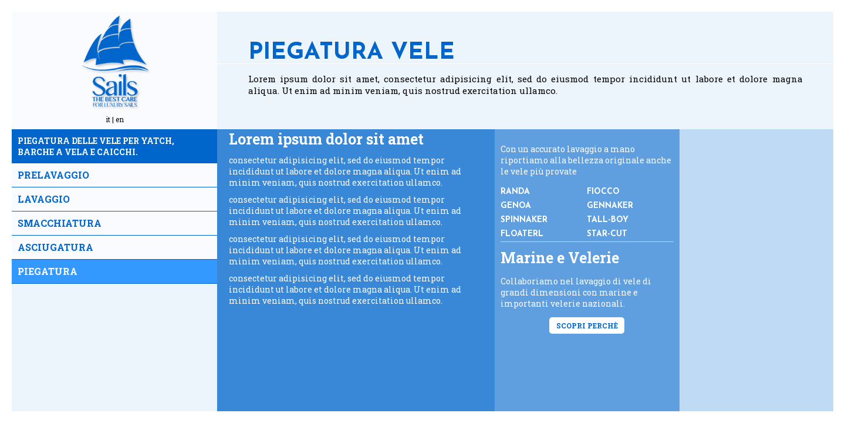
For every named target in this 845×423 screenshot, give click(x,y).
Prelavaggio (53, 175)
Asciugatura (55, 247)
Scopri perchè (587, 325)
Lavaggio (44, 199)
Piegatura (47, 271)
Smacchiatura (60, 223)
